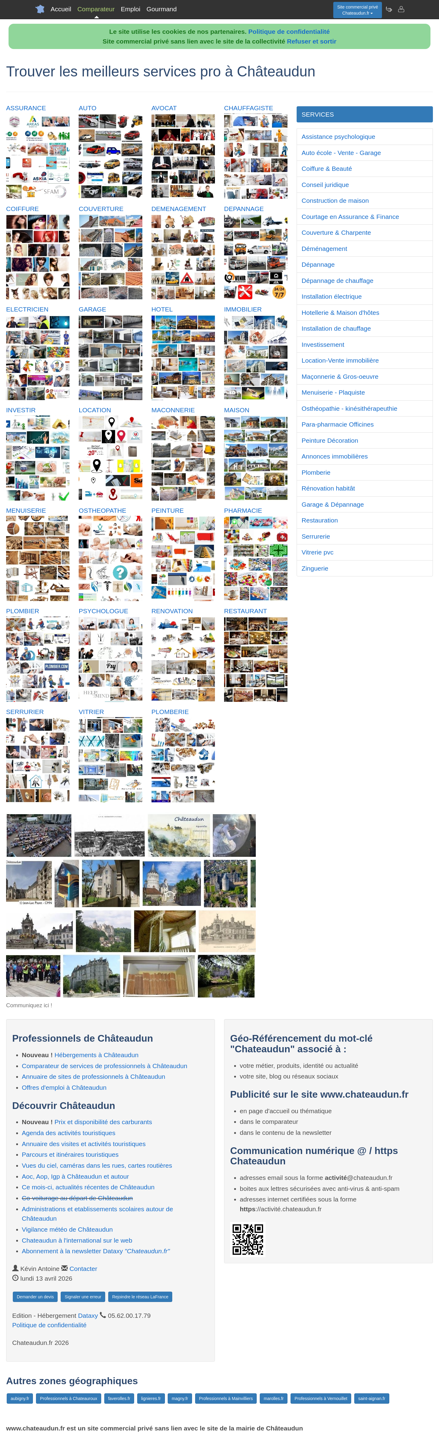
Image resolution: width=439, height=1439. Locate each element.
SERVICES (318, 114)
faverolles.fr (119, 1398)
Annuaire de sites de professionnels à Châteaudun (94, 1076)
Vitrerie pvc (318, 552)
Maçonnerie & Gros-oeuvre (340, 376)
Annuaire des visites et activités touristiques (84, 1143)
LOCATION (95, 409)
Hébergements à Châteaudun (97, 1054)
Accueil (61, 8)
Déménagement (324, 248)
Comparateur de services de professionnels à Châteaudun (104, 1065)
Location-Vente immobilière (340, 360)
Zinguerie (315, 568)
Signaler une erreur (83, 1296)
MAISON (236, 409)
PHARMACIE (243, 510)
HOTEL (162, 309)
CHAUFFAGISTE (248, 107)
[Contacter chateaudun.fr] (401, 9)
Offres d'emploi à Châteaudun (64, 1087)
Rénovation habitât (328, 488)
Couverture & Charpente (336, 232)
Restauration (320, 520)
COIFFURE (22, 208)
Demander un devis (35, 1296)
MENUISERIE (26, 510)
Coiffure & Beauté (327, 168)
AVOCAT (164, 107)
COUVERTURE (101, 208)
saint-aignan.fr (371, 1398)
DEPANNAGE (244, 208)
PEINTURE (168, 510)
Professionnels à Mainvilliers (226, 1398)
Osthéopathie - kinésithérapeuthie (349, 408)
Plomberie (316, 472)
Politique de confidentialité (289, 31)
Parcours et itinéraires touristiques (70, 1154)
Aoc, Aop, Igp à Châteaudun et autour (75, 1176)
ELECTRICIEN (27, 309)
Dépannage (318, 264)
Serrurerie (316, 536)
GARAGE (92, 309)
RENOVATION (172, 610)
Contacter (83, 1268)
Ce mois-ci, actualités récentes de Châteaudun (88, 1187)
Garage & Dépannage (333, 504)
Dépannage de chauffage (337, 280)
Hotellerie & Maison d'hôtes (340, 312)
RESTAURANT (245, 610)
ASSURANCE (26, 107)
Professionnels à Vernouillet (320, 1398)
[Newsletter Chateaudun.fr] (389, 9)
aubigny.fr (20, 1398)
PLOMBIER (22, 610)
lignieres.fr (151, 1398)
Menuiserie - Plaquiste (333, 392)
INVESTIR (21, 409)
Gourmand (161, 8)
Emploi (130, 8)
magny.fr (180, 1398)
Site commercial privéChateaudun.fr (357, 10)
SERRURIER (25, 711)
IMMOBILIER (243, 309)
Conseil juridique (325, 184)
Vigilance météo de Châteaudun (67, 1229)
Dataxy (88, 1315)
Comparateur (96, 8)
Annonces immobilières (335, 456)
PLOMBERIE (170, 711)
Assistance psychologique (338, 136)
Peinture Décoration (330, 440)
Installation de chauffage (336, 328)
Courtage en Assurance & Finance (350, 216)
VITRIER (91, 711)
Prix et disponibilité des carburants (103, 1121)
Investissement (323, 344)
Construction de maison (335, 200)
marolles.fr (274, 1398)
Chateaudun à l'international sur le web (77, 1240)
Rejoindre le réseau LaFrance (140, 1296)
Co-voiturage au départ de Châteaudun (77, 1198)
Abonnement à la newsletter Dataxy (96, 1250)
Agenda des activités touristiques (69, 1132)
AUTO (87, 107)
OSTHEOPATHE (102, 510)
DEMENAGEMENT (179, 208)
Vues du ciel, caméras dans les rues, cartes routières (97, 1165)
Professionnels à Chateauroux (68, 1398)
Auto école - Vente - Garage (341, 152)
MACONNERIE (173, 409)
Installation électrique (332, 296)
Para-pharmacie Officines (338, 424)
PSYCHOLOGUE (103, 610)
